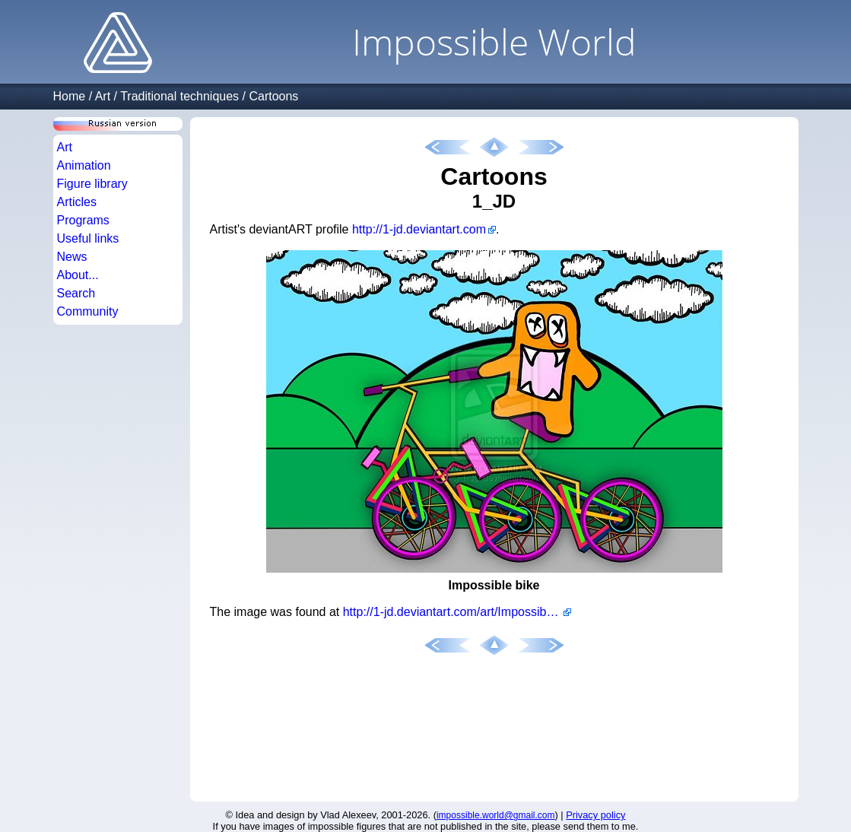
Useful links (88, 238)
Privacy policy (595, 815)
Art (102, 96)
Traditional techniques (179, 96)
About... (78, 274)
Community (88, 311)
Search (76, 293)
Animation (84, 165)
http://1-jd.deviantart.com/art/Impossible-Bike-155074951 (457, 611)
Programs (83, 220)
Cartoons (273, 96)
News (72, 256)
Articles (77, 201)
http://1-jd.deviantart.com (419, 229)
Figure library (92, 183)
